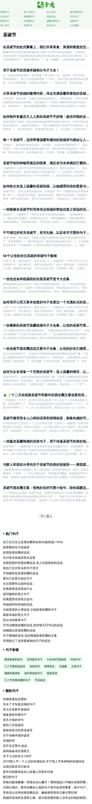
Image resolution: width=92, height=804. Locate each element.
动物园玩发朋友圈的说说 (19, 630)
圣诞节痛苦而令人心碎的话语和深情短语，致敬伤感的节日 (46, 418)
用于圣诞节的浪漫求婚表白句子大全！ (31, 70)
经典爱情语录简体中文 (18, 589)
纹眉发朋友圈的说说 (16, 552)
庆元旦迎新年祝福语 (16, 709)
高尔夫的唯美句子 (15, 620)
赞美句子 (4, 20)
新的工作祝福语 (13, 725)
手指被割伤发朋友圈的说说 (20, 573)
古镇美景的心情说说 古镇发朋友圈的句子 (30, 609)
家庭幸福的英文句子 (16, 615)
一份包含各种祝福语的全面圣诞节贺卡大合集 (36, 279)
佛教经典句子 (53, 20)
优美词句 (35, 666)
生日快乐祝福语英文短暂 (19, 558)
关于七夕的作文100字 (17, 756)
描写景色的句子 (33, 673)
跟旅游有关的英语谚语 (18, 730)
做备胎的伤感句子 (15, 715)
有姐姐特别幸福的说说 (18, 604)
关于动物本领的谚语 (16, 735)
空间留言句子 (34, 659)
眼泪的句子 (10, 777)
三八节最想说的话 (14, 666)
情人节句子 (29, 12)
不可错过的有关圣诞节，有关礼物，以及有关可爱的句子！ (46, 232)
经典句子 (74, 20)
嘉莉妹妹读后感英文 (16, 751)
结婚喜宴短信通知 (15, 699)
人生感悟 (74, 25)
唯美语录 (52, 673)
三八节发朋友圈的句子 (17, 680)
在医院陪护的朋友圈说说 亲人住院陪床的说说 (33, 563)
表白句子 (51, 25)
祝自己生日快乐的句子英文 (20, 568)
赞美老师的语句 (13, 659)
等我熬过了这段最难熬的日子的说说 (26, 641)
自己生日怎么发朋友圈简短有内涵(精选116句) (33, 542)
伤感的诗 (9, 740)
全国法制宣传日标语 (16, 766)
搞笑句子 (4, 12)
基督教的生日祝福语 (16, 547)
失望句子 (28, 25)
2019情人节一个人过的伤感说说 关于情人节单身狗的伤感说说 (43, 761)
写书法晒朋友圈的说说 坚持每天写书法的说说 (33, 625)
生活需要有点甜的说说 (18, 584)
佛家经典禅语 (12, 673)
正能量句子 (29, 20)
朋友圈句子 (29, 16)
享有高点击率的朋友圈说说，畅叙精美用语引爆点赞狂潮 (40, 792)
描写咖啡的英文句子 (16, 594)
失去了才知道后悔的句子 (19, 704)
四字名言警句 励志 (15, 746)
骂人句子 (4, 25)
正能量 (63, 666)
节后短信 (40, 680)
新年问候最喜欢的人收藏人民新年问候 (28, 772)
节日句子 (74, 16)
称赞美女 (49, 666)
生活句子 (4, 16)
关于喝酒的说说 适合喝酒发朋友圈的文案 (30, 635)
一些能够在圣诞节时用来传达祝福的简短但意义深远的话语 (46, 209)
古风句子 (76, 666)
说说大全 (51, 16)
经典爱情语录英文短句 (18, 599)
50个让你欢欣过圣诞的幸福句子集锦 (30, 255)
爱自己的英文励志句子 (18, 578)
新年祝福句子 (76, 12)
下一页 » (46, 516)
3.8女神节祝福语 (56, 659)
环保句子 (76, 659)
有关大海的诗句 (13, 720)
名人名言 (51, 12)
